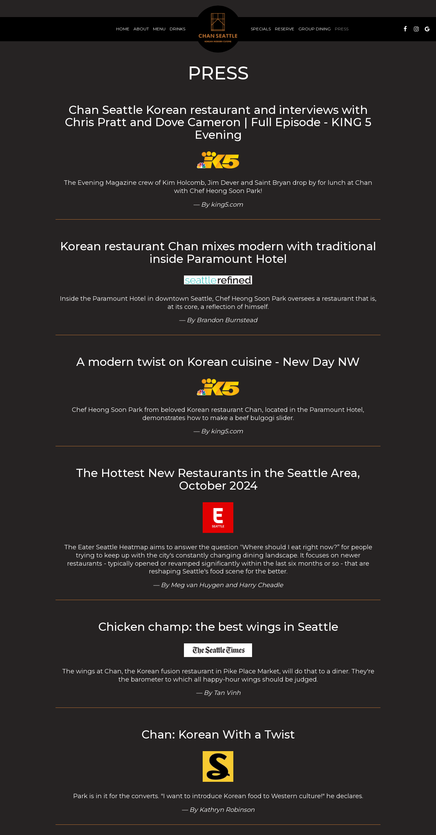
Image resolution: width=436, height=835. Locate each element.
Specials (261, 28)
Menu (159, 28)
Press (341, 28)
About (141, 28)
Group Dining (314, 28)
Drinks (177, 28)
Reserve (284, 28)
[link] (218, 29)
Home (122, 28)
